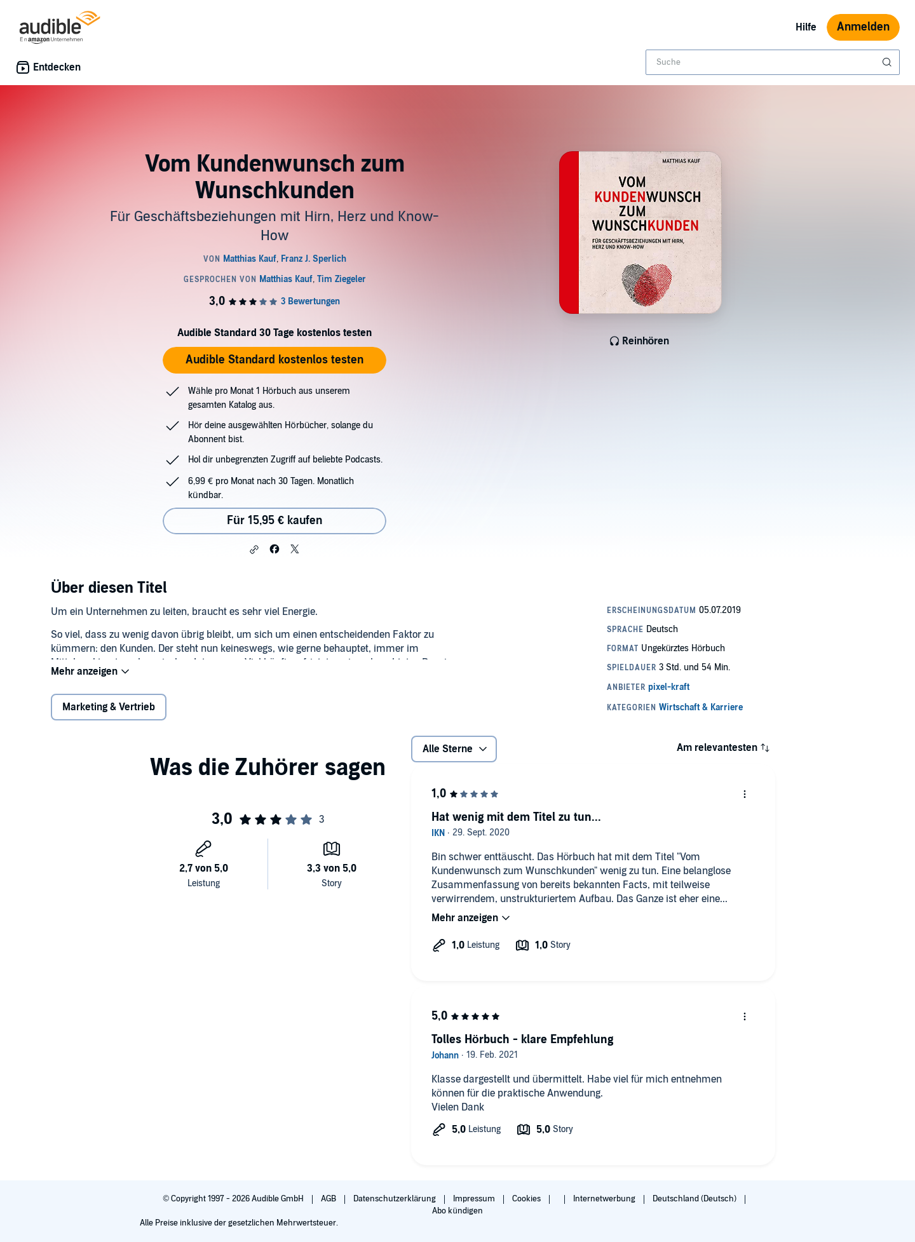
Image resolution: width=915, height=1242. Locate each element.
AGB (329, 1199)
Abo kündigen (457, 1211)
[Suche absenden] (888, 62)
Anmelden (863, 27)
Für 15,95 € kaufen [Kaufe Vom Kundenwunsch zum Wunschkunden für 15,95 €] (274, 520)
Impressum (475, 1199)
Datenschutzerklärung (395, 1199)
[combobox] (773, 62)
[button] (254, 549)
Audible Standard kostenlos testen (274, 360)
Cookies (527, 1199)
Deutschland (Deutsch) (695, 1199)
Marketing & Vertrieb (108, 717)
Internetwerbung (605, 1199)
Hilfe (806, 27)
